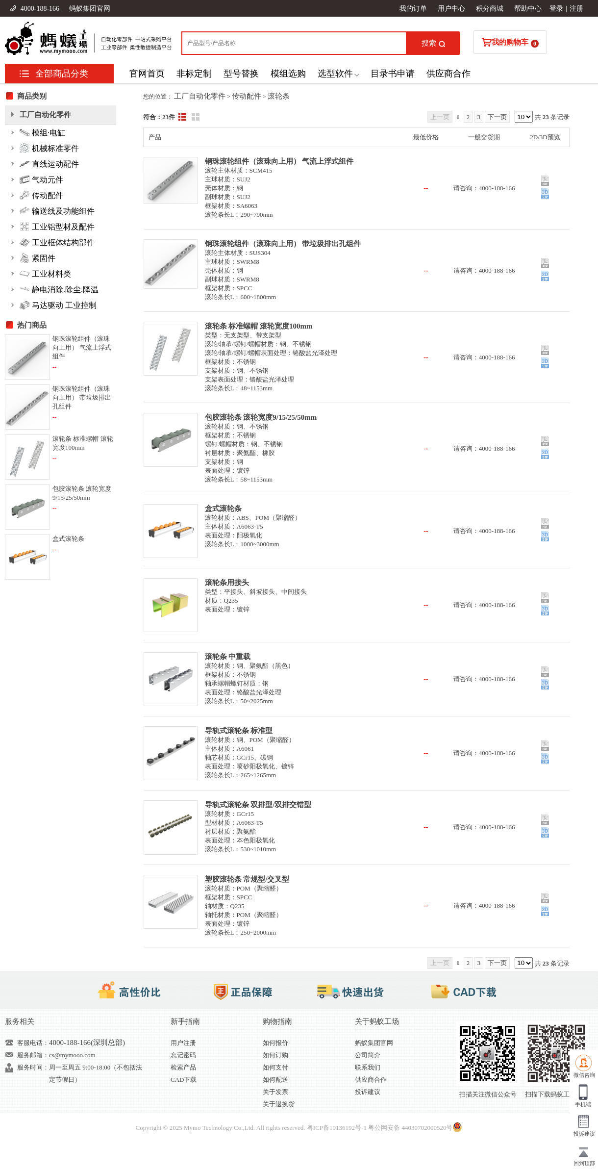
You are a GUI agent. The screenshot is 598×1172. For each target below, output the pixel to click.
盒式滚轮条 (223, 508)
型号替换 (241, 73)
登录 (556, 8)
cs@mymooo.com (72, 1055)
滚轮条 (279, 96)
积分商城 (489, 8)
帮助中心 (528, 8)
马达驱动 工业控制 (58, 305)
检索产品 (183, 1067)
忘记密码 (183, 1055)
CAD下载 (184, 1079)
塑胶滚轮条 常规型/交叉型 (247, 879)
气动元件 (41, 179)
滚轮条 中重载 (228, 657)
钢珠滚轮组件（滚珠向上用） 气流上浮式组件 (279, 161)
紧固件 (37, 258)
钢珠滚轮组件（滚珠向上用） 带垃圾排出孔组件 (283, 244)
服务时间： (33, 1067)
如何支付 (275, 1067)
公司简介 (367, 1055)
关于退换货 (279, 1104)
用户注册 (183, 1042)
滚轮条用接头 (227, 582)
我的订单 (413, 8)
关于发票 (275, 1092)
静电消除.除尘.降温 (59, 289)
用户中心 (451, 8)
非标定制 (194, 73)
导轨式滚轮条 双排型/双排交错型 (258, 805)
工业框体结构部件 (57, 242)
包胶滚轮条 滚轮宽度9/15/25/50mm (261, 417)
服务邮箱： (33, 1055)
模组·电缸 (42, 132)
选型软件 (335, 73)
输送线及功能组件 (57, 211)
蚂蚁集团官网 (89, 8)
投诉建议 (367, 1092)
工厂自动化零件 (199, 96)
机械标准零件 (49, 148)
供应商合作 (448, 73)
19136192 (342, 1127)
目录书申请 (393, 73)
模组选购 (288, 73)
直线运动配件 (49, 164)
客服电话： (33, 1042)
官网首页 (147, 73)
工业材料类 (45, 274)
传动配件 (246, 96)
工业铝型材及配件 (57, 226)
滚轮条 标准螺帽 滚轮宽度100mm (259, 326)
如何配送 (275, 1079)
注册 (576, 8)
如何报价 (275, 1042)
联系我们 (367, 1067)
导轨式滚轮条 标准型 (239, 731)
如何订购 (275, 1055)
